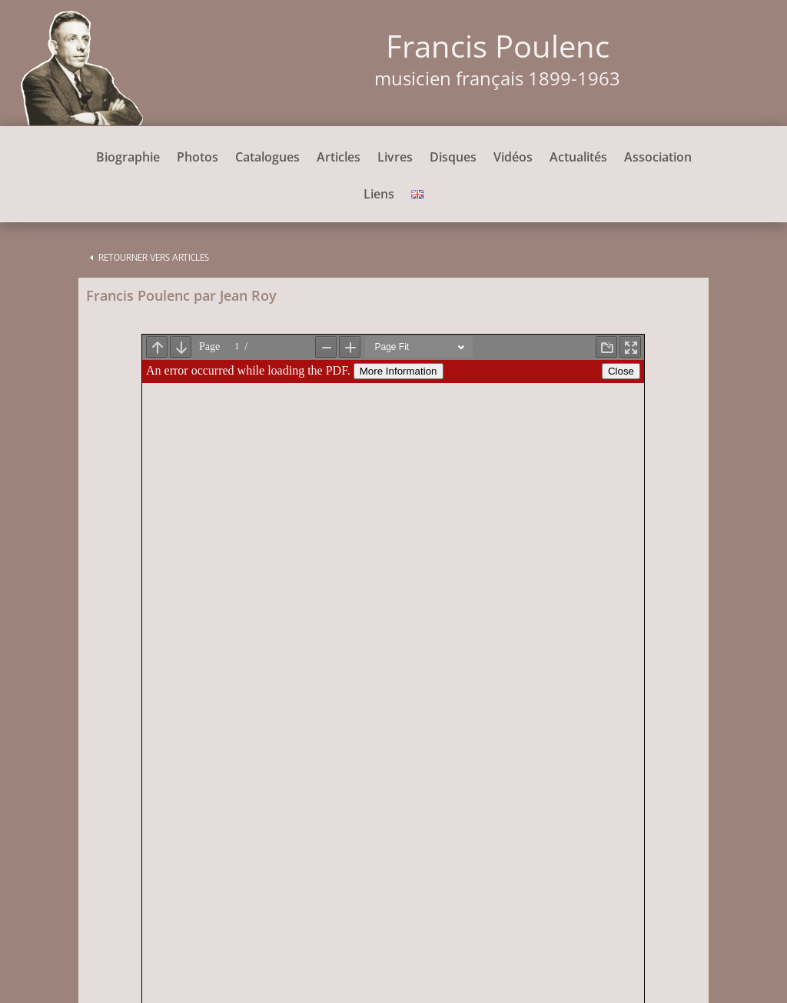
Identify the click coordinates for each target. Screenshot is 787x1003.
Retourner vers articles (153, 257)
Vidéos (513, 158)
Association (658, 158)
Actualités (578, 158)
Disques (453, 158)
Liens (379, 195)
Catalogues (267, 158)
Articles (338, 158)
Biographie (128, 158)
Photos (197, 158)
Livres (395, 158)
